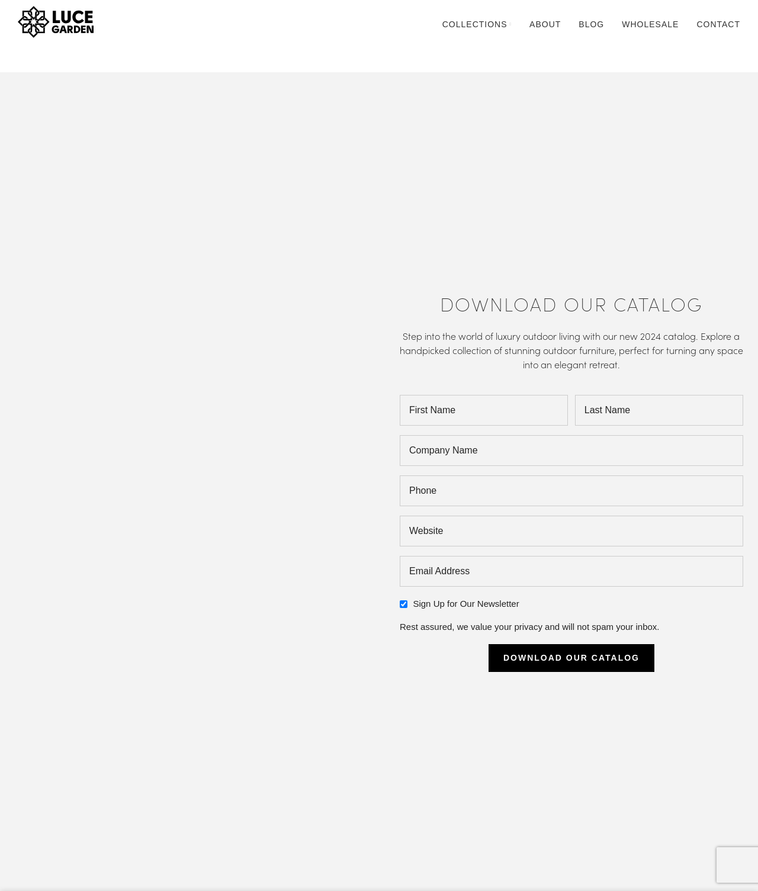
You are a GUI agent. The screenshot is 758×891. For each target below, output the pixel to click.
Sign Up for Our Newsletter (466, 604)
